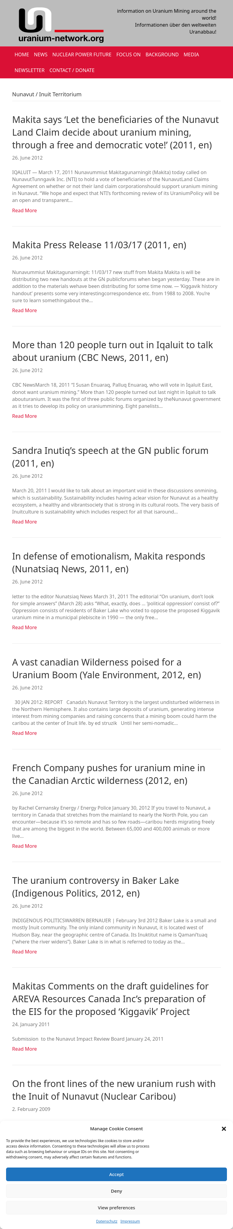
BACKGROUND (162, 54)
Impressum (130, 1221)
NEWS (41, 54)
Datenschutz (106, 1221)
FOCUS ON (128, 54)
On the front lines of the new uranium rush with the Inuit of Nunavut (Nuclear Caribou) (114, 1089)
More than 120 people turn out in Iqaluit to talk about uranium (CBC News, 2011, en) (112, 351)
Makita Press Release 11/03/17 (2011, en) (99, 245)
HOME (22, 54)
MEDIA (191, 54)
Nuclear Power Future (82, 54)
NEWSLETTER (30, 70)
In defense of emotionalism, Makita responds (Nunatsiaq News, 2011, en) (108, 562)
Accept (116, 1174)
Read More (24, 210)
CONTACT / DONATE (72, 70)
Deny (116, 1191)
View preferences (116, 1207)
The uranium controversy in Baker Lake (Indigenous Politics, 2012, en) (95, 886)
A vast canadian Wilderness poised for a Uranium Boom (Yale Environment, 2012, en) (106, 668)
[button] (224, 1129)
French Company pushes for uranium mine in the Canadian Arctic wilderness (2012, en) (108, 774)
